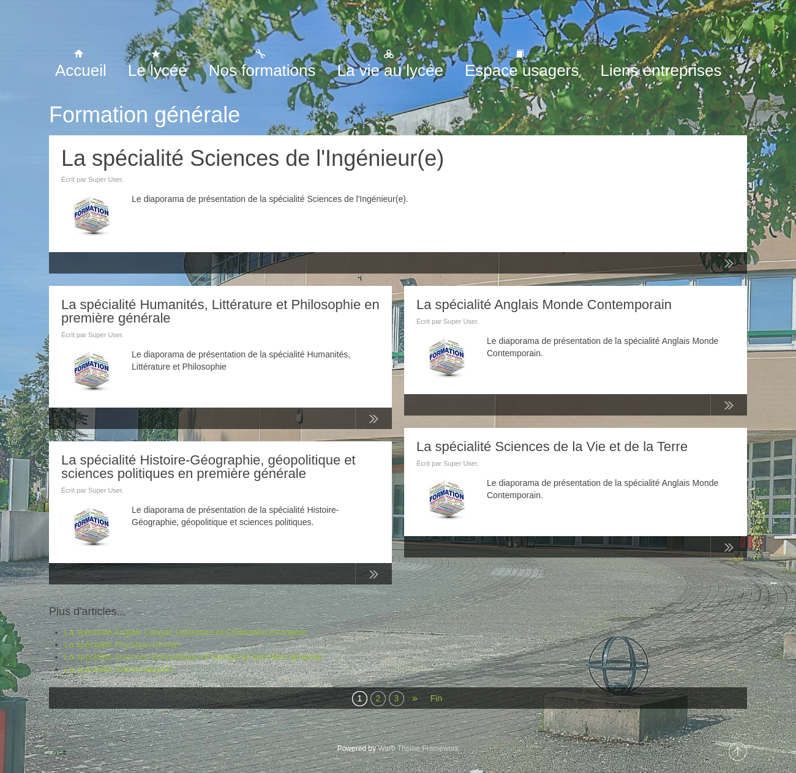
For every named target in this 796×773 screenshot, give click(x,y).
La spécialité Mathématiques (118, 669)
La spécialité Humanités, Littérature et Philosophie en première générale (220, 311)
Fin (436, 698)
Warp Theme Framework (418, 748)
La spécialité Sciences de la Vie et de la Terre (552, 446)
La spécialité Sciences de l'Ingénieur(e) (252, 158)
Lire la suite (728, 266)
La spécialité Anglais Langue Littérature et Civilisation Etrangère (185, 632)
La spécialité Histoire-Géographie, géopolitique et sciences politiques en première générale (208, 466)
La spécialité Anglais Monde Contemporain (544, 304)
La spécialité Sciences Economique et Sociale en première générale (193, 657)
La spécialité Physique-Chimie (121, 644)
